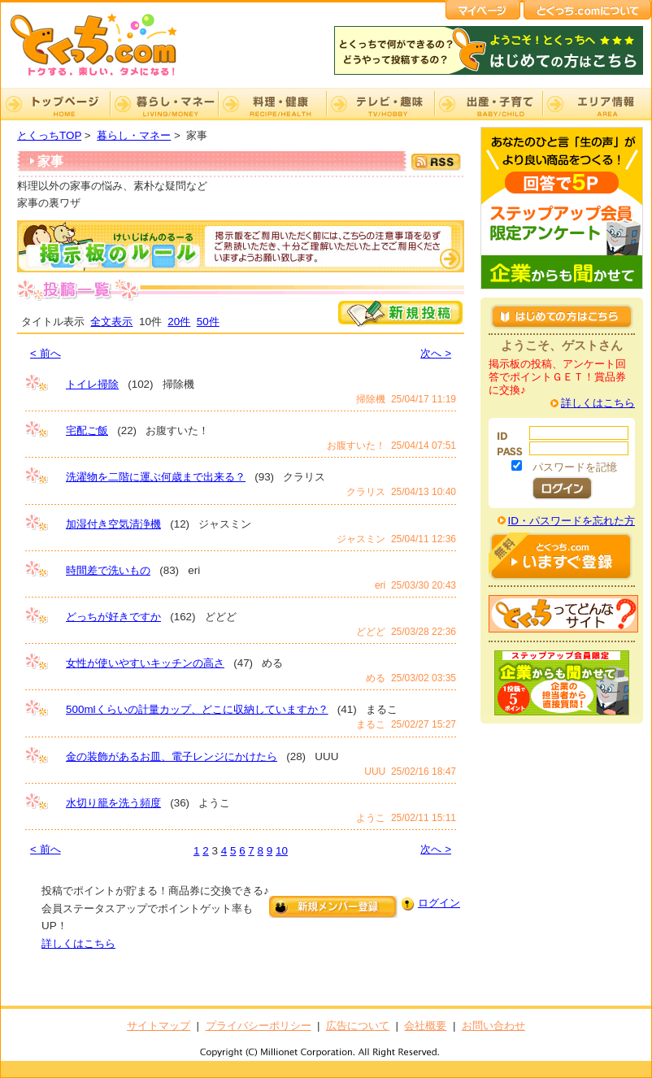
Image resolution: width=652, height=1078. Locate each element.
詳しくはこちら (78, 943)
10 (282, 851)
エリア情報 (596, 104)
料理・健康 (272, 104)
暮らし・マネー (164, 104)
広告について (357, 1025)
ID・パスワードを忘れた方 (571, 521)
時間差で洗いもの (108, 570)
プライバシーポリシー (258, 1025)
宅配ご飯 (87, 430)
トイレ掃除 (92, 384)
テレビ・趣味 (380, 104)
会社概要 (425, 1025)
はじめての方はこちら (562, 316)
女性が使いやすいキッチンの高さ (145, 663)
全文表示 (111, 321)
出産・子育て (488, 104)
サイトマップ (158, 1025)
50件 (208, 321)
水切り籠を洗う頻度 (113, 803)
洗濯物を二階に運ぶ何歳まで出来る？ (156, 477)
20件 (178, 321)
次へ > (435, 353)
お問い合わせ (493, 1025)
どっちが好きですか (113, 617)
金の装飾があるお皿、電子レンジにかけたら (171, 756)
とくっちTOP (49, 135)
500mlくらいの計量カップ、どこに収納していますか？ (197, 709)
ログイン (439, 903)
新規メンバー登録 (333, 907)
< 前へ (45, 353)
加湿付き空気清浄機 (113, 524)
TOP (55, 104)
